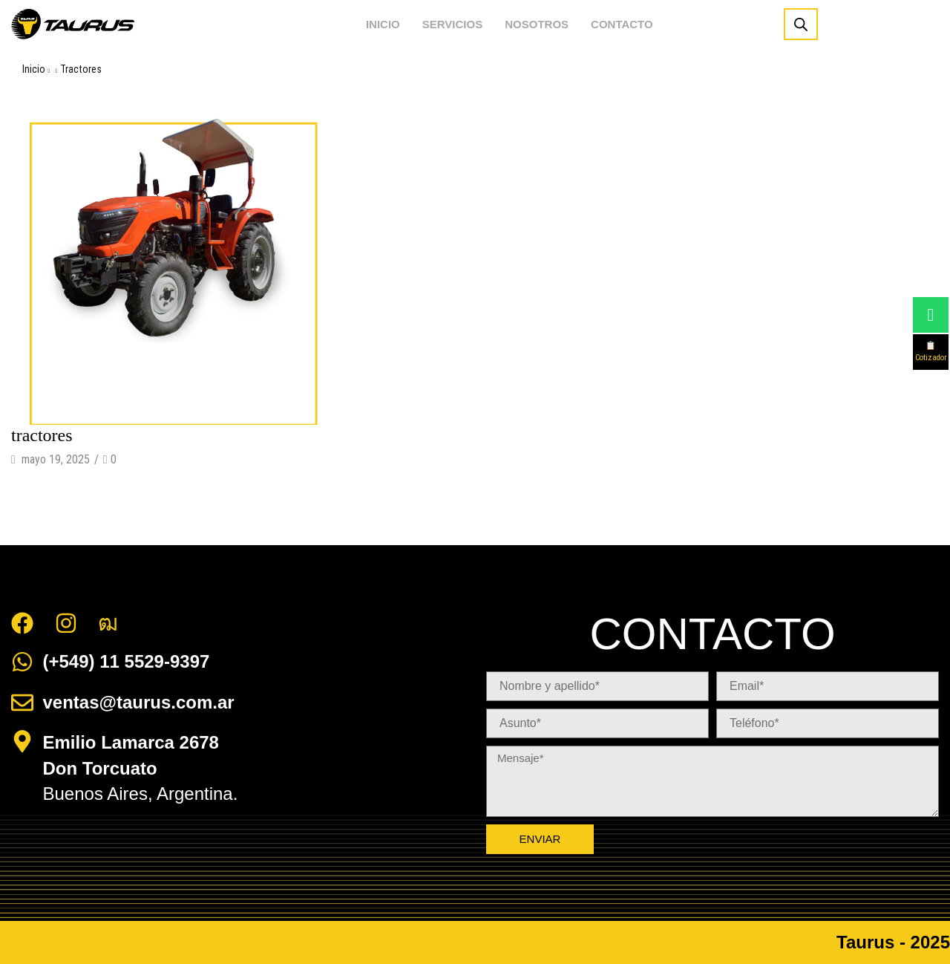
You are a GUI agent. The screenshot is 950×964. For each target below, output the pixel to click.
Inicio (33, 69)
